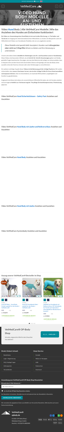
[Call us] (59, 415)
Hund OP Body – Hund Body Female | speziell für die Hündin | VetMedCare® (10, 306)
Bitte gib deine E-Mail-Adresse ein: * (11, 383)
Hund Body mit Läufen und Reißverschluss (33, 127)
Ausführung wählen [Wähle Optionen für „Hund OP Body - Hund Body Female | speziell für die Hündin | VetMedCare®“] (8, 315)
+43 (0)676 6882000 (23, 423)
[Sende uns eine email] (56, 415)
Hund (11, 29)
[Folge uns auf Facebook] (51, 415)
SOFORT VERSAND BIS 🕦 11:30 (30, 1)
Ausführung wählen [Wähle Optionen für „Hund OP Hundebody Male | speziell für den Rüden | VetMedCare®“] (29, 315)
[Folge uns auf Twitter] (53, 415)
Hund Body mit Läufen (26, 206)
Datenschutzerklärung (7, 405)
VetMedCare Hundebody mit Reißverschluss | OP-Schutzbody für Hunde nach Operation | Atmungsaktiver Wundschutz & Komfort (52, 308)
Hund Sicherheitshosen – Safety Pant (31, 96)
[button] (3, 6)
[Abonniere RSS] (61, 415)
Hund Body (21, 157)
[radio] (6, 300)
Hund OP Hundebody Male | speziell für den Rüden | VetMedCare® (30, 306)
